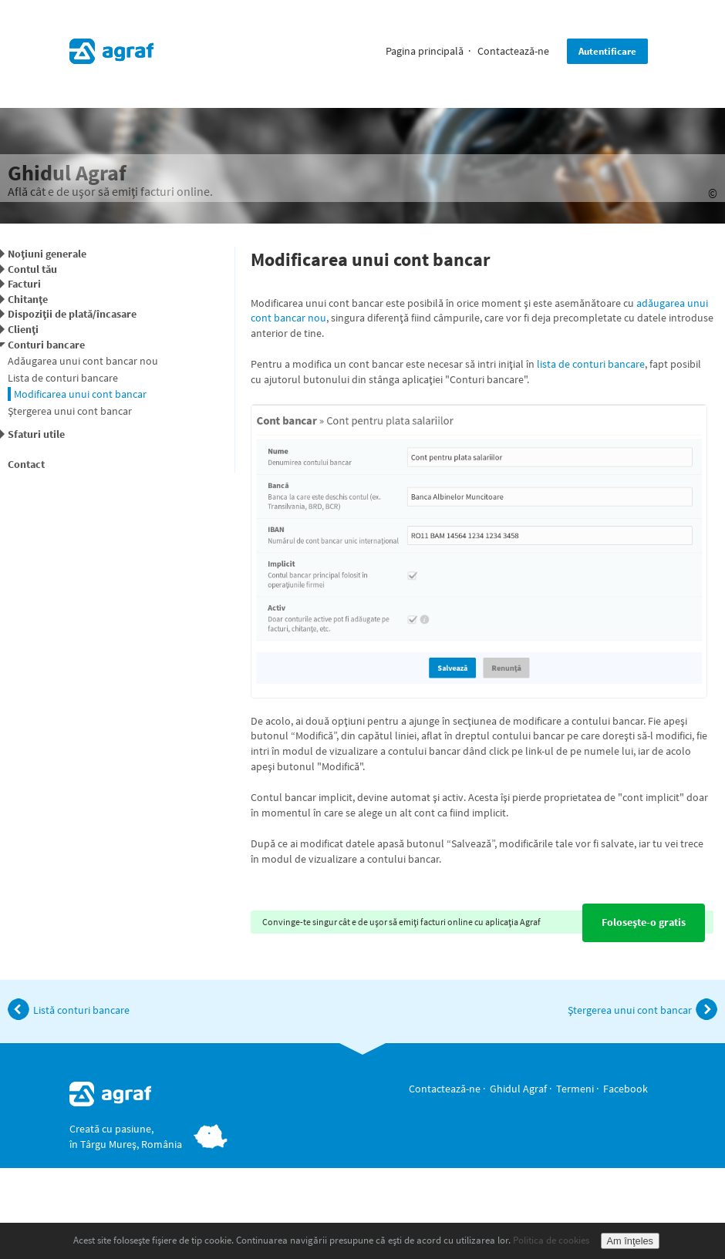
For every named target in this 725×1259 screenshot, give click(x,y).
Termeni (575, 1089)
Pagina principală (425, 51)
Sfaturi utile (36, 434)
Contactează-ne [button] (513, 51)
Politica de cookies (551, 1240)
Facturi (24, 284)
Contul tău (32, 269)
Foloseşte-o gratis (644, 922)
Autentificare (607, 51)
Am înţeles (630, 1241)
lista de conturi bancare (591, 364)
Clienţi (23, 329)
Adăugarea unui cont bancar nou (83, 361)
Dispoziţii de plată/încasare (72, 314)
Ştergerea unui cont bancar (70, 411)
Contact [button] (26, 464)
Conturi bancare (46, 345)
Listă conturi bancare (69, 1010)
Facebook (625, 1089)
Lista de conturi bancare (63, 378)
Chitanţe (28, 299)
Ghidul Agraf (518, 1089)
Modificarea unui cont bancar (80, 394)
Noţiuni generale (47, 254)
